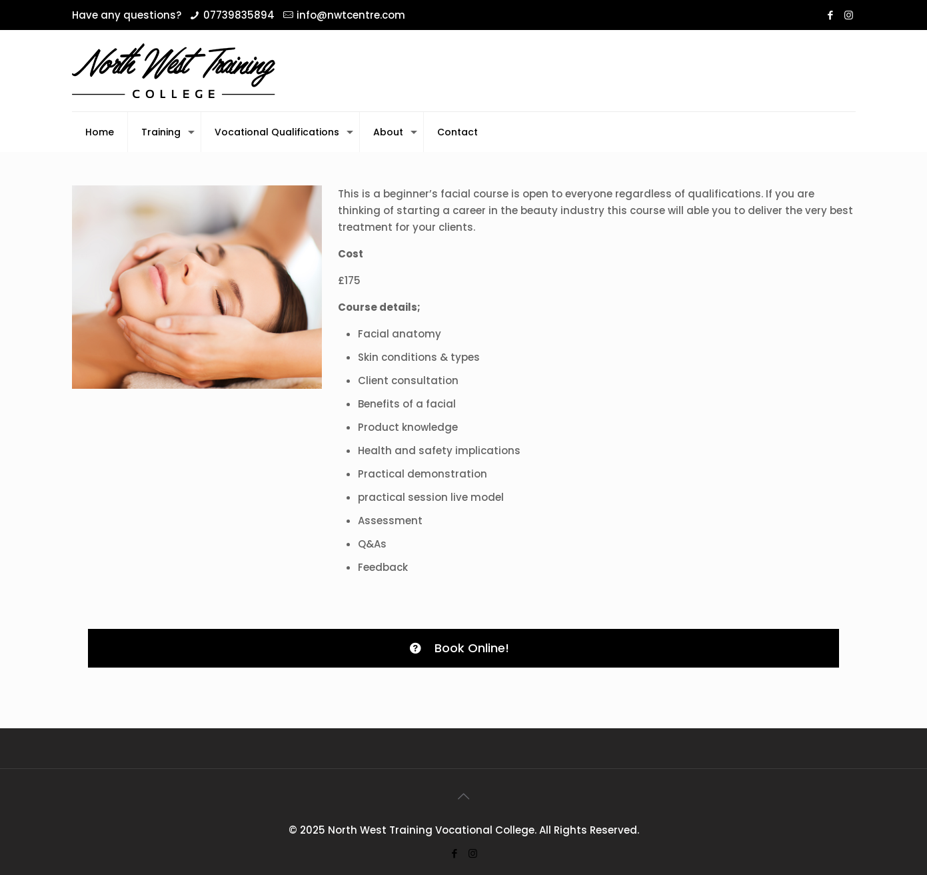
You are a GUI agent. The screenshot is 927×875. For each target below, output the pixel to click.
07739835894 (239, 15)
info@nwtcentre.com (351, 15)
